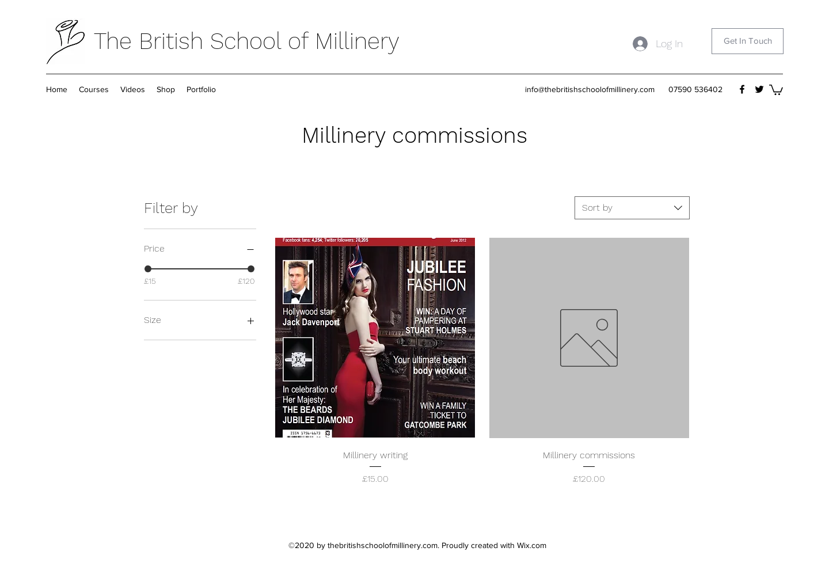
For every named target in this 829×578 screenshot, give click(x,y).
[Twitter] (759, 89)
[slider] (148, 269)
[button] (166, 89)
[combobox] (632, 207)
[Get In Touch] (748, 41)
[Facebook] (742, 89)
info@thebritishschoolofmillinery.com (590, 89)
